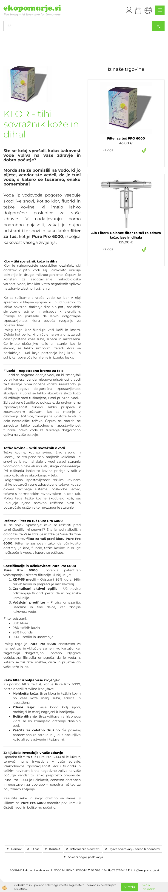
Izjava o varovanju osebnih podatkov (134, 849)
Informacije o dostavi (85, 849)
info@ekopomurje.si (145, 870)
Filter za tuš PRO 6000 (126, 138)
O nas (35, 849)
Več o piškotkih (148, 887)
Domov (16, 849)
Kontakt (54, 849)
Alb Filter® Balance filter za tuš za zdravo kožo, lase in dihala (126, 235)
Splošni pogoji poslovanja (85, 857)
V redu (129, 887)
